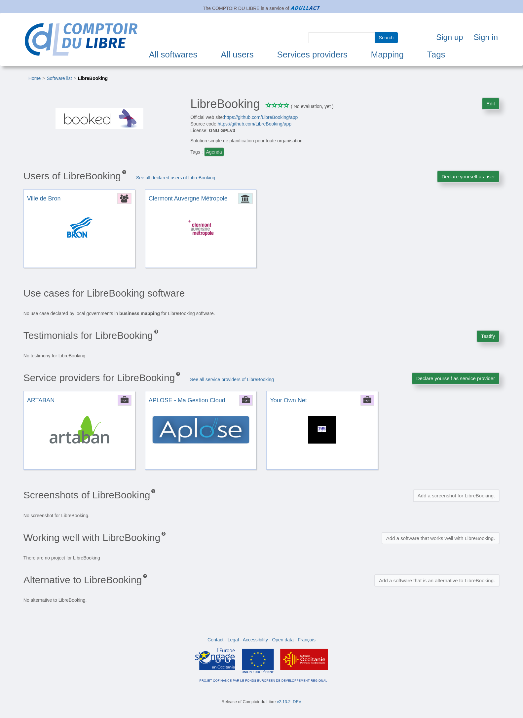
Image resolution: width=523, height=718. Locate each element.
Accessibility (255, 639)
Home (34, 78)
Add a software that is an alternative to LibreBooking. (437, 580)
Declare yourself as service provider (455, 378)
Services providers (312, 54)
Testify (488, 336)
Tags (436, 54)
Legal (233, 639)
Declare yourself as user (468, 176)
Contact (215, 639)
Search (386, 37)
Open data (282, 639)
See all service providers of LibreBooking (232, 379)
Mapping (387, 54)
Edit (490, 103)
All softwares (173, 54)
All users (237, 54)
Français (307, 639)
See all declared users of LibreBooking (175, 177)
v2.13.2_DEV (289, 702)
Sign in (486, 37)
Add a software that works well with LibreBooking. (440, 538)
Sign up (449, 37)
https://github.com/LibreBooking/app (261, 117)
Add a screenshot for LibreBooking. (456, 495)
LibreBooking (93, 78)
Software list (59, 78)
